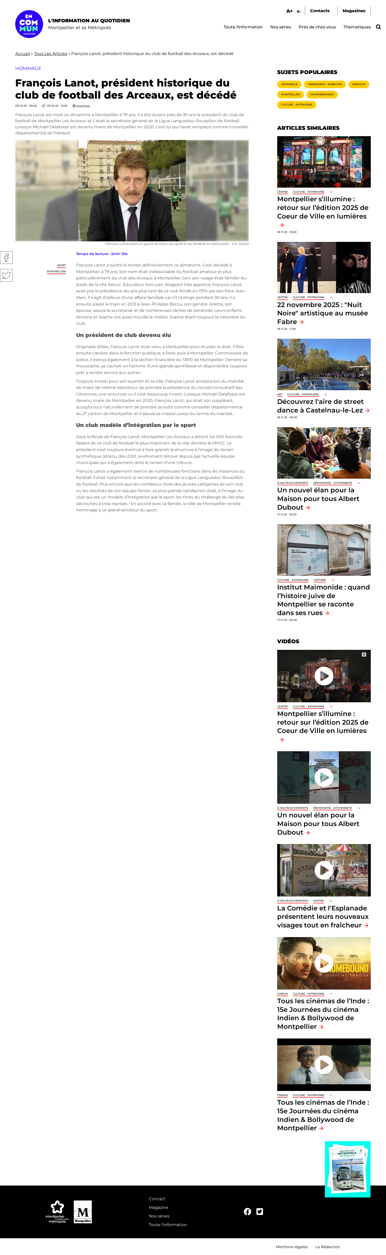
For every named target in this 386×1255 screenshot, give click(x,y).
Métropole (289, 84)
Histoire (320, 580)
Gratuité (358, 84)
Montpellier (56, 271)
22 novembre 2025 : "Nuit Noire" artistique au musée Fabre (322, 313)
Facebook (6, 257)
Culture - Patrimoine (296, 104)
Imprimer (83, 105)
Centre (282, 191)
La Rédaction (327, 1246)
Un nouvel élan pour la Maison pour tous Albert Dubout (318, 498)
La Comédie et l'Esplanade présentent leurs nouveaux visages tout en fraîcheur (323, 916)
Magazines (354, 10)
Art (279, 394)
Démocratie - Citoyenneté (332, 482)
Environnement (322, 94)
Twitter (6, 275)
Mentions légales (292, 1246)
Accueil (22, 53)
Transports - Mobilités (325, 84)
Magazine (158, 1207)
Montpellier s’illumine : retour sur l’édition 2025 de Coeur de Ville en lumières (323, 722)
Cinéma (282, 993)
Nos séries (280, 27)
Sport (61, 265)
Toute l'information (243, 27)
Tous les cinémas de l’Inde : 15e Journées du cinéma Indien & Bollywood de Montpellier (323, 1013)
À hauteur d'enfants (292, 482)
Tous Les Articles (50, 53)
